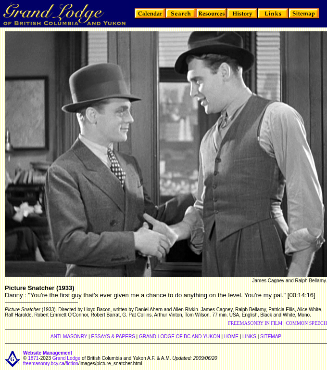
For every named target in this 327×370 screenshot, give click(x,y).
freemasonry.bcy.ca (43, 363)
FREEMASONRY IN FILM (255, 323)
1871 (33, 358)
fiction (72, 363)
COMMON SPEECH (306, 323)
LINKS (249, 336)
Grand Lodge (66, 358)
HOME (231, 336)
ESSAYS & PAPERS (113, 336)
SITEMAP (270, 336)
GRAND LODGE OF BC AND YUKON (179, 336)
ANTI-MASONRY (68, 336)
